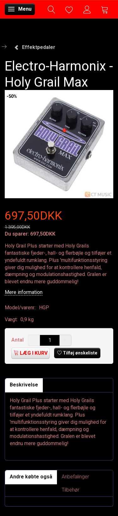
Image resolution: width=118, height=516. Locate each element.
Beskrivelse (24, 385)
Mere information (23, 292)
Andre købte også (31, 477)
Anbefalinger (75, 477)
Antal (18, 340)
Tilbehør (70, 490)
